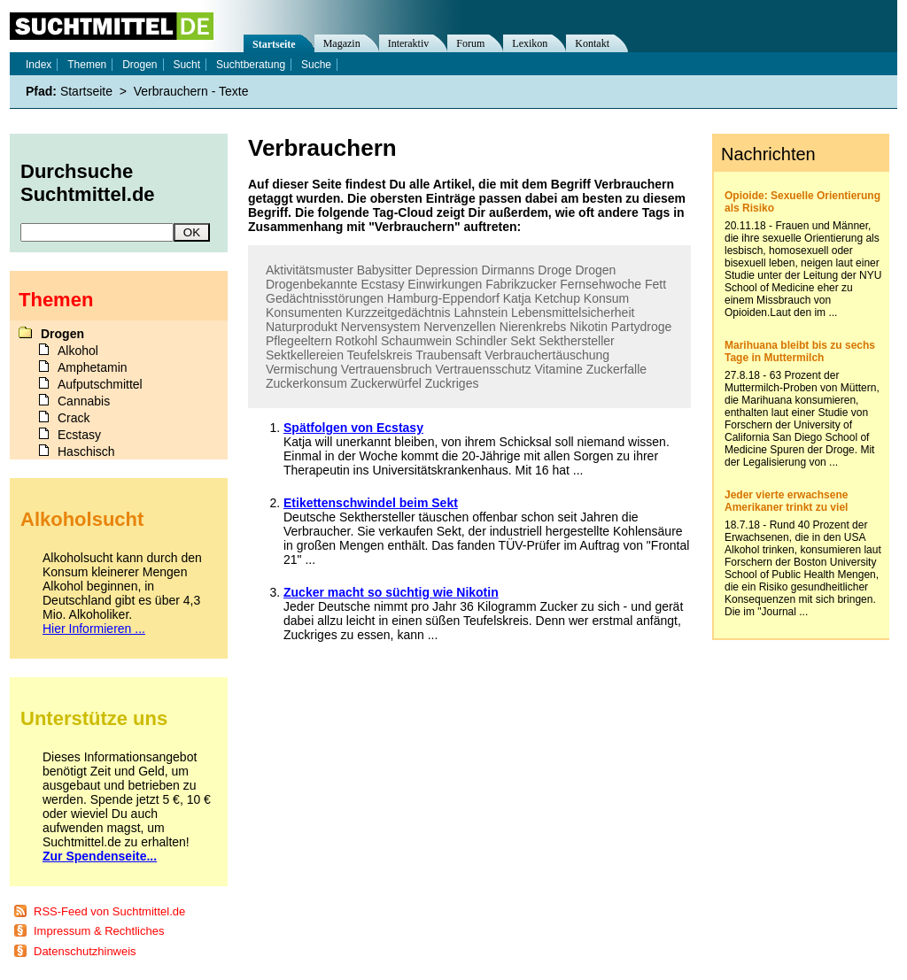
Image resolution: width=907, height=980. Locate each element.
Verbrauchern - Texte (191, 91)
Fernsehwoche (600, 284)
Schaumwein (416, 341)
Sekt (522, 341)
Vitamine (559, 369)
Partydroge (641, 327)
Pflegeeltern (299, 341)
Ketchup (557, 298)
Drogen (595, 270)
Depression (446, 270)
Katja (517, 298)
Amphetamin (93, 367)
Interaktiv (409, 43)
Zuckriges (452, 383)
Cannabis (84, 401)
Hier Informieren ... (94, 628)
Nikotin (589, 327)
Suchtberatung (250, 64)
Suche (316, 64)
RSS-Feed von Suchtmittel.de (109, 911)
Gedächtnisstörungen (325, 298)
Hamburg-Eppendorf (443, 298)
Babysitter (384, 270)
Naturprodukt (301, 327)
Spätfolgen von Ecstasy (353, 428)
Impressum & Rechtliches (99, 931)
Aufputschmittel (100, 384)
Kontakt (592, 43)
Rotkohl (356, 341)
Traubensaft (448, 355)
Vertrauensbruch (386, 369)
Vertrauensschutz (483, 369)
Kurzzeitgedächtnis (397, 312)
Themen (86, 64)
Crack (74, 418)
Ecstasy (382, 284)
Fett (655, 284)
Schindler (481, 341)
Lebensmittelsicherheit (572, 312)
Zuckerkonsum (306, 383)
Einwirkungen (444, 284)
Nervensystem (380, 327)
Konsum (606, 298)
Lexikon (529, 43)
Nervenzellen (459, 327)
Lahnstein (481, 312)
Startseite (274, 44)
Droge (554, 270)
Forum (470, 43)
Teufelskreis (380, 355)
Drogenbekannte (312, 284)
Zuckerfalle (616, 369)
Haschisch (86, 451)
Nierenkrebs (533, 327)
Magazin (341, 43)
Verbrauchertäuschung (547, 355)
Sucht (186, 64)
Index (38, 64)
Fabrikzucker (520, 284)
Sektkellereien (305, 355)
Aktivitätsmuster (309, 270)
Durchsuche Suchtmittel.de (87, 182)
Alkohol (78, 350)
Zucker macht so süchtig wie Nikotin (391, 592)
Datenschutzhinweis (85, 951)
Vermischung (301, 369)
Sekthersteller (577, 341)
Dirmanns (508, 270)
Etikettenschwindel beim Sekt (370, 503)
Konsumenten (304, 312)
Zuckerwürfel (386, 383)
